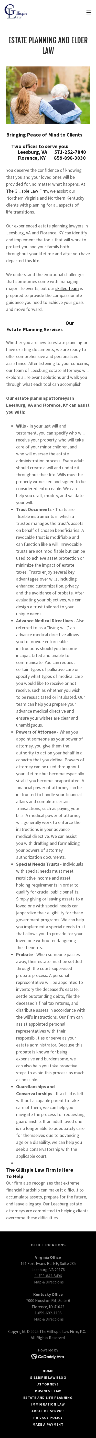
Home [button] (48, 1370)
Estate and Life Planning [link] (48, 1397)
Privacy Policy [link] (48, 1417)
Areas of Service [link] (48, 1411)
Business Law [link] (48, 1391)
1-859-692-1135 (48, 1312)
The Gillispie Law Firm (27, 191)
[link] (16, 12)
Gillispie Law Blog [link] (48, 1377)
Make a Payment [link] (48, 1424)
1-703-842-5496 (48, 1275)
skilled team (67, 288)
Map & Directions (49, 1281)
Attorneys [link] (48, 1384)
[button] (89, 12)
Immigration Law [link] (48, 1404)
